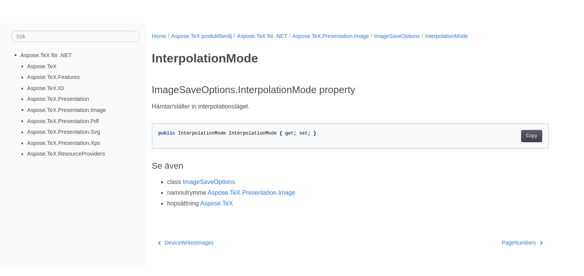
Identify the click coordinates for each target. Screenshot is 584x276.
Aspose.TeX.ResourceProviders (66, 154)
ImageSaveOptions (397, 36)
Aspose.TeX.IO (45, 88)
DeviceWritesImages (186, 243)
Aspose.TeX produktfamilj (201, 36)
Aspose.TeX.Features (53, 77)
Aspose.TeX (42, 66)
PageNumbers (522, 243)
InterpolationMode (446, 36)
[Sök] (75, 36)
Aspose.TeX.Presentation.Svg (63, 132)
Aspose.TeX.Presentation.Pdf (63, 121)
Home (159, 36)
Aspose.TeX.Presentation (58, 99)
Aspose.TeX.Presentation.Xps (63, 143)
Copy (531, 136)
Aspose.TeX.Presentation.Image (66, 110)
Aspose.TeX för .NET (46, 55)
